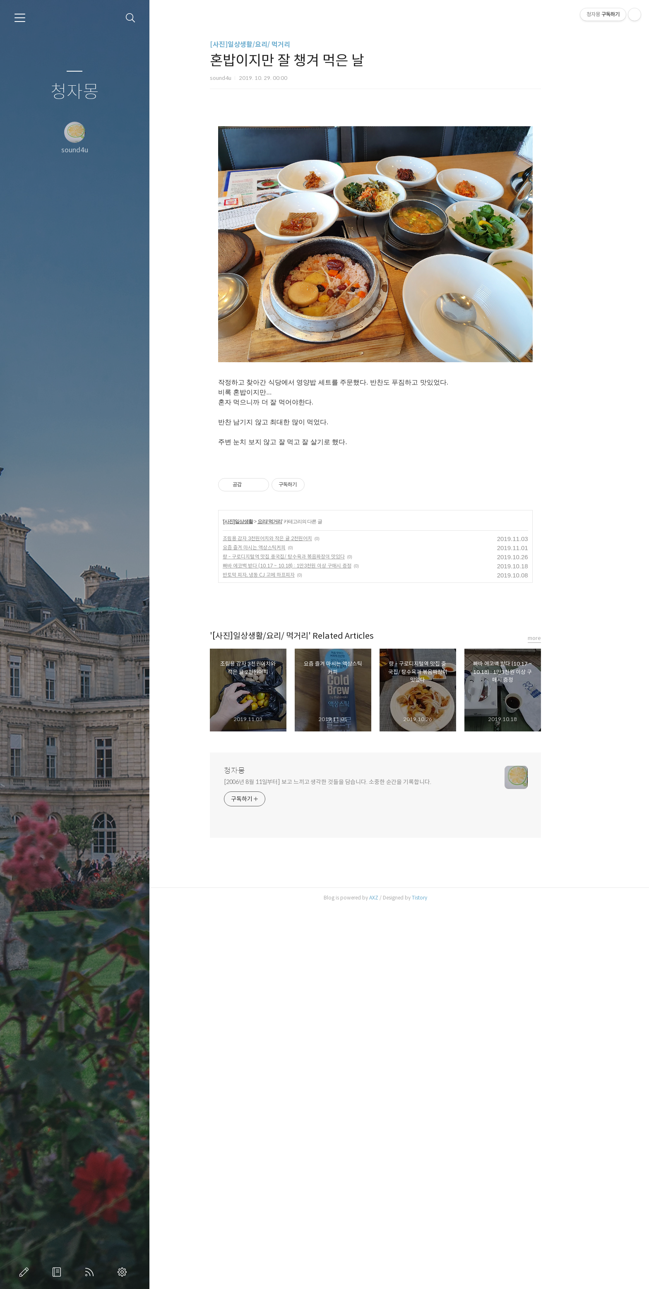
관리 (124, 1272)
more (558, 1018)
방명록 (58, 1272)
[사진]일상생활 (262, 902)
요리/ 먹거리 (293, 902)
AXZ (397, 1278)
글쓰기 (26, 1272)
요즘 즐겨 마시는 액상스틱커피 (277, 928)
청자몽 (74, 92)
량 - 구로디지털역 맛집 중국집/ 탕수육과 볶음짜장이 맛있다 (307, 937)
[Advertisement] (399, 176)
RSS (91, 1272)
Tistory (443, 1278)
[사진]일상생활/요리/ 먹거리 (273, 44)
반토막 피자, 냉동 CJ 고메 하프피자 (282, 955)
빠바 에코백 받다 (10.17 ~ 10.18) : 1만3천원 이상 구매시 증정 (310, 946)
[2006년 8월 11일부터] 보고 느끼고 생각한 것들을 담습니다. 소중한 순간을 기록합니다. (351, 1162)
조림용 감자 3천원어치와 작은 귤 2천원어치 (291, 919)
